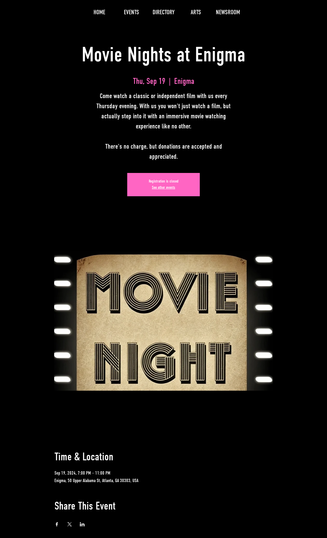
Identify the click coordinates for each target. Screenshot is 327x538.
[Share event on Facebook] (56, 524)
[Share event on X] (69, 524)
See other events (163, 188)
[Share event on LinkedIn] (82, 524)
